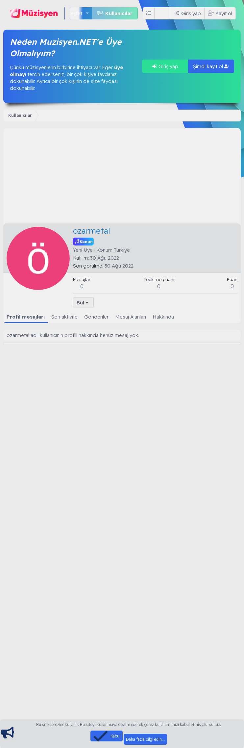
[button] (87, 13)
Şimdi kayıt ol (211, 66)
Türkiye (122, 250)
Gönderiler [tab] (96, 317)
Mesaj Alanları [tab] (130, 317)
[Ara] (163, 13)
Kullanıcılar (119, 13)
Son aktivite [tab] (64, 317)
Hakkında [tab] (163, 317)
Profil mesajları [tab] (26, 317)
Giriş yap (165, 66)
